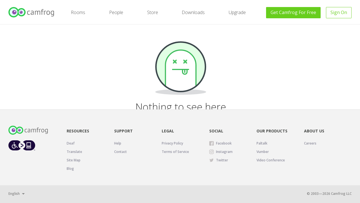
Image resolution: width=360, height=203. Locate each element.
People (116, 12)
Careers (310, 143)
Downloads (193, 12)
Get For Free (293, 12)
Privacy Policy (172, 143)
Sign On (338, 12)
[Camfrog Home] (31, 12)
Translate (74, 151)
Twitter (222, 160)
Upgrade (237, 12)
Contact (120, 151)
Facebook (224, 143)
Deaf (71, 143)
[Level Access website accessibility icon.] (21, 145)
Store (152, 12)
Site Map (73, 160)
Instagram (224, 151)
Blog (70, 168)
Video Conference (270, 160)
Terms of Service (175, 151)
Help (117, 143)
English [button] (14, 193)
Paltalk (261, 143)
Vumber (262, 151)
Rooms (78, 12)
